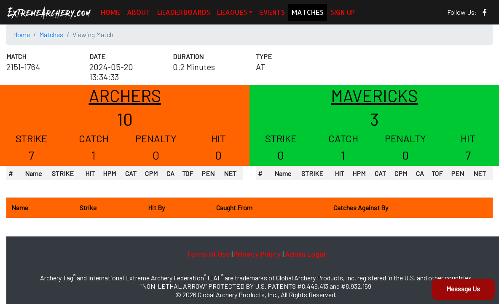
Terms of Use (208, 254)
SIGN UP (342, 12)
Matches (51, 34)
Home (21, 34)
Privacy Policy (257, 254)
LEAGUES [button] (232, 12)
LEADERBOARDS (183, 12)
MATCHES (308, 12)
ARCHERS (125, 95)
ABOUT (138, 12)
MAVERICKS (374, 95)
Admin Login (305, 254)
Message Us (463, 289)
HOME (110, 12)
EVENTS (272, 12)
